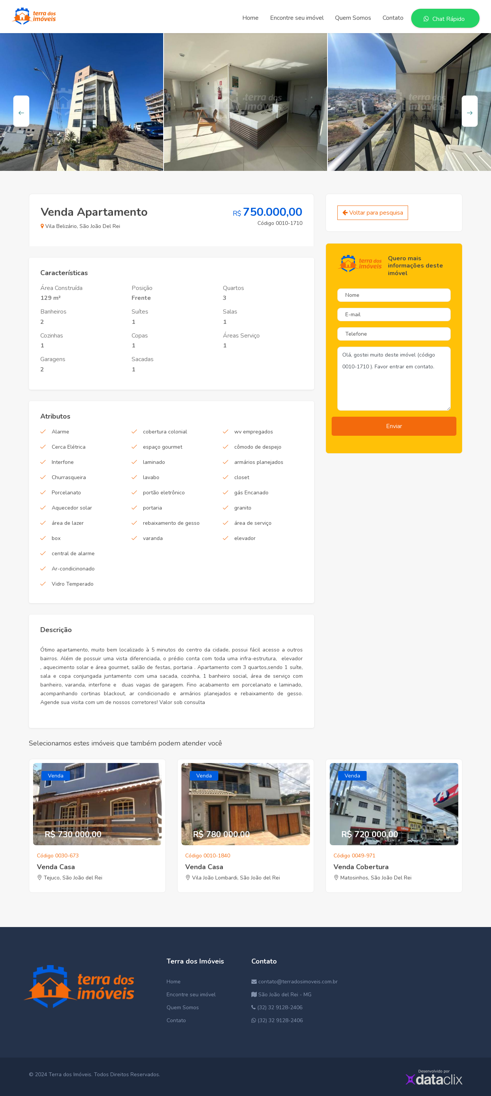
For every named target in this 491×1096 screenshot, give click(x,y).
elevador (245, 538)
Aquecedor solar (72, 507)
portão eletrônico (164, 492)
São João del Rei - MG (281, 994)
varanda (153, 538)
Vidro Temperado (73, 584)
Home (174, 981)
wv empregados (253, 431)
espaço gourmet (162, 447)
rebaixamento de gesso (171, 523)
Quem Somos (183, 1007)
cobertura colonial (165, 431)
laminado (154, 462)
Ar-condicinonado (73, 568)
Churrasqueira (69, 477)
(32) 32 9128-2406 (276, 1007)
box (56, 538)
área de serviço (253, 523)
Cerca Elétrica (69, 447)
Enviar (394, 426)
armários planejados (258, 462)
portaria (152, 507)
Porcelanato (66, 492)
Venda (56, 775)
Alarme (60, 431)
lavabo (151, 477)
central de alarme (73, 553)
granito (242, 507)
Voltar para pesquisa (372, 213)
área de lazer (68, 523)
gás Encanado (251, 492)
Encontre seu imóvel (191, 994)
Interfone (63, 462)
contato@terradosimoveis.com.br (294, 981)
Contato (176, 1020)
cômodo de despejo (257, 447)
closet (241, 477)
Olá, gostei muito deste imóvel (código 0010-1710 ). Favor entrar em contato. (394, 379)
